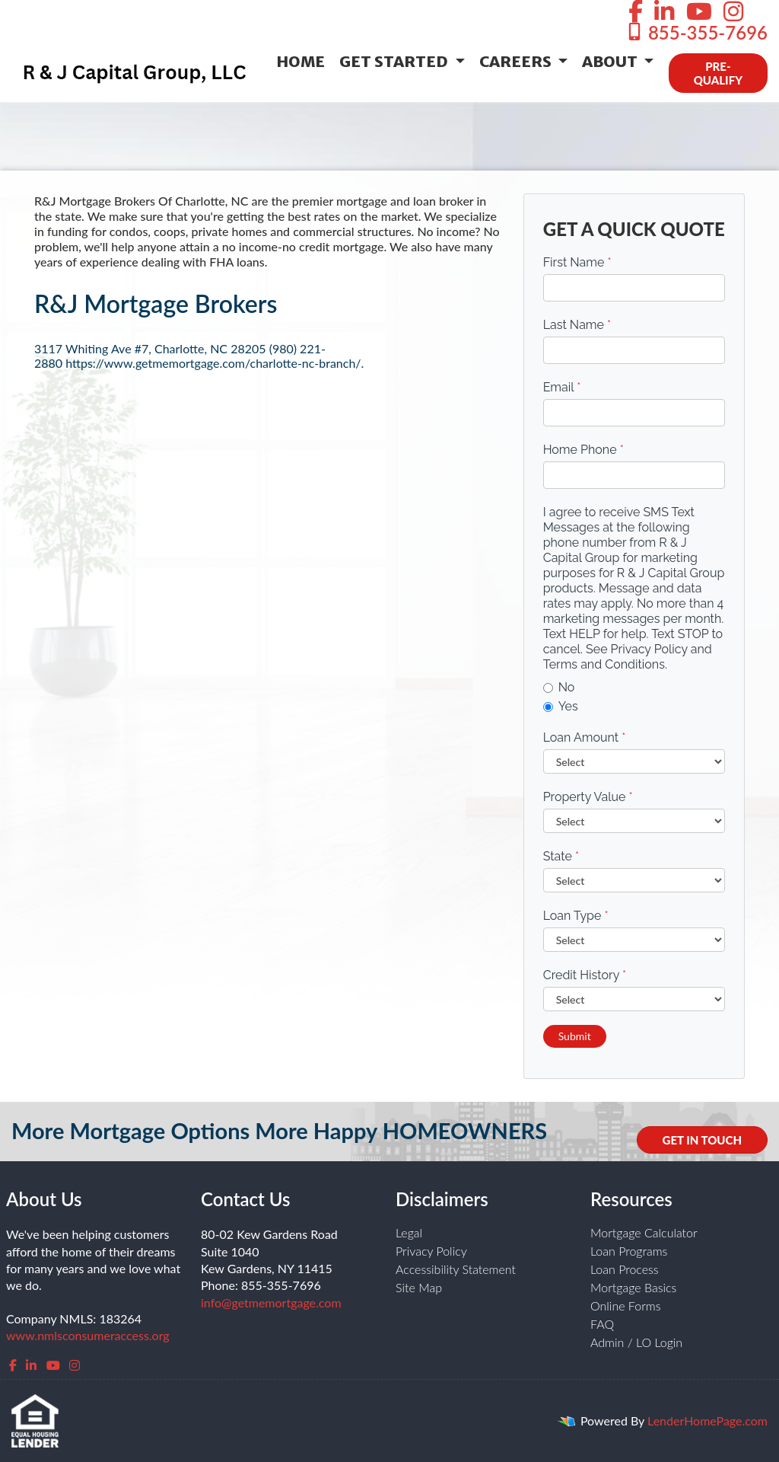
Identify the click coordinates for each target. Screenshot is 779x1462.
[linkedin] (31, 1365)
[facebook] (13, 1365)
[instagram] (74, 1365)
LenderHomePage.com (707, 1420)
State (561, 856)
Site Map (419, 1287)
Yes (560, 706)
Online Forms (625, 1305)
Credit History (584, 975)
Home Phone (583, 449)
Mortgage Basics (633, 1287)
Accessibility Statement (456, 1269)
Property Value (588, 797)
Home (300, 61)
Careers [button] (517, 61)
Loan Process (624, 1269)
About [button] (611, 61)
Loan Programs (628, 1250)
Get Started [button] (395, 61)
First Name (577, 262)
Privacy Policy (431, 1250)
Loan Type (576, 915)
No (559, 687)
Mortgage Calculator (644, 1232)
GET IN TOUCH (702, 1140)
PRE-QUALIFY (718, 73)
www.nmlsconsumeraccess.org (88, 1335)
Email (562, 387)
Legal (409, 1232)
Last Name (577, 325)
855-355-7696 (696, 32)
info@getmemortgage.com (271, 1302)
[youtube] (53, 1365)
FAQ (602, 1324)
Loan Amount (584, 737)
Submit (574, 1035)
